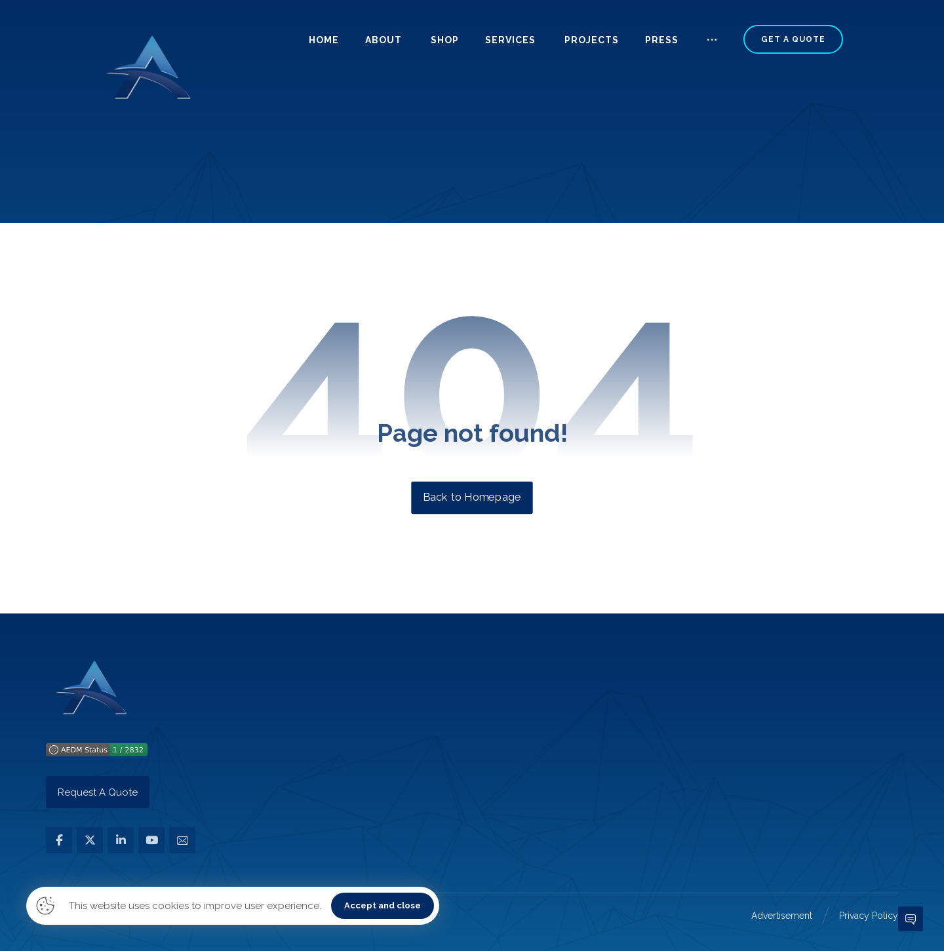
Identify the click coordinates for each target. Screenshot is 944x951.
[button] (712, 45)
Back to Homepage (472, 497)
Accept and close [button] (382, 905)
